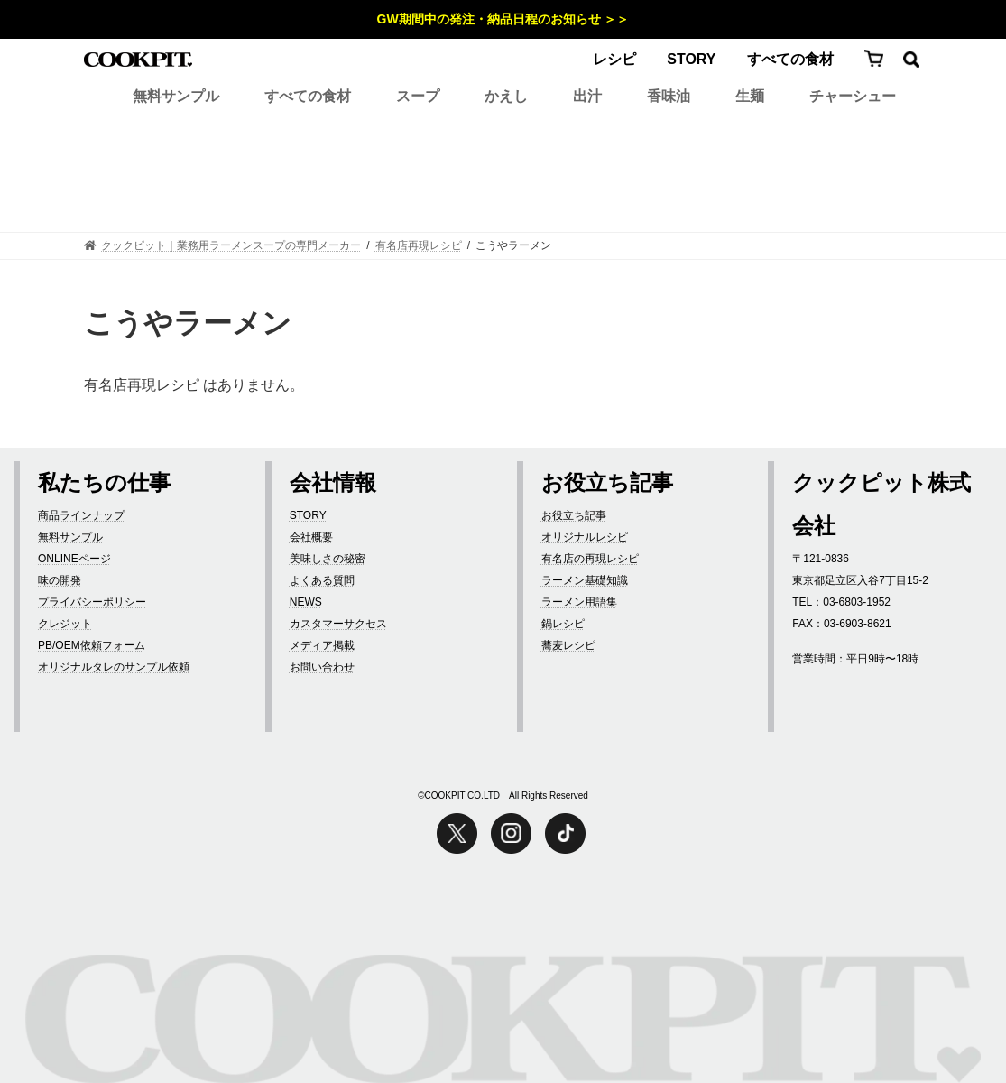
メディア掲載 (322, 645)
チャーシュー (852, 96)
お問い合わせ (322, 667)
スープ (417, 96)
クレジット (65, 623)
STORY (691, 59)
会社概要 (311, 537)
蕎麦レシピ (568, 645)
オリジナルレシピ (584, 537)
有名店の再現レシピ (590, 558)
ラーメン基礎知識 (584, 580)
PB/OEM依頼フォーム (91, 645)
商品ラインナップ (81, 515)
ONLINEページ (74, 558)
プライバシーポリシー (92, 602)
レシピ (614, 59)
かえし (506, 96)
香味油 (668, 96)
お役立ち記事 (573, 515)
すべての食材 (790, 59)
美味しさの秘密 (327, 558)
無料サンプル (176, 96)
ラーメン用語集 (579, 602)
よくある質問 (322, 580)
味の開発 (59, 580)
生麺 (749, 96)
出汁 (587, 96)
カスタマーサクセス (338, 623)
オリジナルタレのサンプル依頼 (113, 667)
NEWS (306, 602)
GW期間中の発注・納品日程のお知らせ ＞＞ (503, 19)
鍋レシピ (563, 623)
